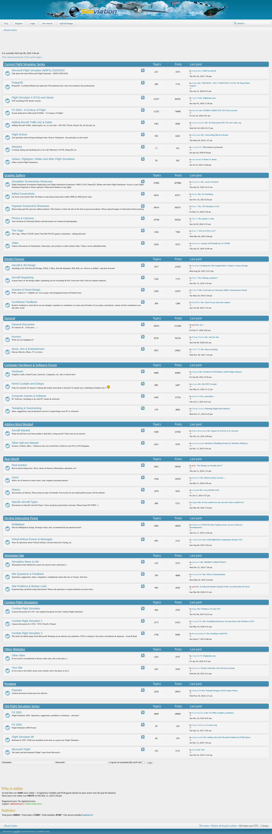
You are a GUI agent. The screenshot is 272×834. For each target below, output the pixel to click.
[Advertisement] (136, 41)
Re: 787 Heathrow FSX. (209, 206)
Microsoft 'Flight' (21, 749)
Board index (10, 30)
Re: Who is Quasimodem (214, 574)
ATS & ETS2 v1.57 (207, 231)
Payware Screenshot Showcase (30, 205)
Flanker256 (197, 690)
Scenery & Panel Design (26, 289)
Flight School (19, 134)
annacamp (196, 135)
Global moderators (33, 804)
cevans (195, 384)
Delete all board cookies (224, 825)
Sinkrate (195, 372)
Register (18, 23)
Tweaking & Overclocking (26, 408)
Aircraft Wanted (21, 430)
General (9, 318)
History (16, 489)
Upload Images (66, 23)
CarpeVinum (197, 539)
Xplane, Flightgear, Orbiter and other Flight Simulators (43, 159)
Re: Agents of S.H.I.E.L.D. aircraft (222, 431)
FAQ (5, 23)
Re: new (199, 325)
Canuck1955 (197, 147)
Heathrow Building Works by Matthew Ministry (226, 443)
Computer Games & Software (29, 395)
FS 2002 (17, 712)
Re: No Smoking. (205, 194)
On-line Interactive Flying (21, 518)
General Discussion (23, 324)
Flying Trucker (198, 337)
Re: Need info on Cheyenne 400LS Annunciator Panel (223, 290)
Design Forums (14, 259)
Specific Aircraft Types (25, 501)
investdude (196, 159)
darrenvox (196, 182)
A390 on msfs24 (209, 71)
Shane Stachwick (199, 725)
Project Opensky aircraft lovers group (218, 668)
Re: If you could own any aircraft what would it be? (221, 502)
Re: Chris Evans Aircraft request (215, 302)
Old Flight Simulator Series (21, 706)
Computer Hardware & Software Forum (30, 365)
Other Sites (18, 655)
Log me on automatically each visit (127, 762)
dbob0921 (196, 302)
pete (194, 325)
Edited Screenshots (23, 193)
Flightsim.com (209, 656)
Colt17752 (196, 349)
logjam (195, 502)
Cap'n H (195, 98)
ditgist (194, 83)
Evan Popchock (198, 713)
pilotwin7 (196, 396)
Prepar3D (17, 82)
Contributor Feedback (24, 301)
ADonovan (196, 525)
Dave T (195, 206)
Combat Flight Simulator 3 (27, 633)
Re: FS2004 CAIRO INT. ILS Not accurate (218, 110)
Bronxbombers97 (199, 633)
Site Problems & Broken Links (29, 586)
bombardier (197, 71)
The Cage (17, 230)
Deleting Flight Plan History (217, 408)
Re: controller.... (208, 396)
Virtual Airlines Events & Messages (32, 539)
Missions (17, 146)
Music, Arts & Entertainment (28, 348)
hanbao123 (88, 815)
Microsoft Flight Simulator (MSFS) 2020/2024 (38, 70)
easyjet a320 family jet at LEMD (215, 243)
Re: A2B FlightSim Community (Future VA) (222, 539)
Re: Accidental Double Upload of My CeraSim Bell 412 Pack (223, 586)
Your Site (17, 667)
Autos (15, 477)
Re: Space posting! (209, 349)
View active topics (33, 57)
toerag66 (195, 490)
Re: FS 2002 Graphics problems (220, 713)
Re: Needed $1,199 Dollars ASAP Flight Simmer (220, 372)
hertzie (195, 194)
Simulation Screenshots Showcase (32, 181)
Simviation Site (14, 555)
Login (32, 23)
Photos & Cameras (23, 218)
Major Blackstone (199, 431)
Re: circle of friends (209, 182)
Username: (7, 762)
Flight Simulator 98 (23, 736)
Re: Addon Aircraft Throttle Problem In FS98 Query (227, 737)
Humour (16, 336)
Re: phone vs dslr (206, 218)
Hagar (194, 609)
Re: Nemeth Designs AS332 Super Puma (220, 690)
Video (15, 242)
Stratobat (196, 265)
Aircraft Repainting (22, 277)
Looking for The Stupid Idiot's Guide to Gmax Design (224, 265)
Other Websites (14, 649)
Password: (60, 762)
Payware (10, 684)
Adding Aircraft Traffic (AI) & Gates (32, 122)
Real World (11, 459)
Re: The (201, 750)
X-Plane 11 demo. (209, 159)
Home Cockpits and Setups (28, 383)
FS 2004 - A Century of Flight (29, 109)
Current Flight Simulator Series (24, 64)
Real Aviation (19, 465)
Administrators (16, 804)
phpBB (16, 831)
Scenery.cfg (212, 725)
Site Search (46, 23)
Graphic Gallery (14, 175)
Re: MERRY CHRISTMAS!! (213, 562)
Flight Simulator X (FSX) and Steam (33, 97)
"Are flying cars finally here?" (209, 465)
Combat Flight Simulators (21, 602)
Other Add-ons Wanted (25, 442)
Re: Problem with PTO (217, 633)
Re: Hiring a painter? (208, 278)
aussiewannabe (198, 122)
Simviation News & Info (25, 561)
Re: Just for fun (212, 337)
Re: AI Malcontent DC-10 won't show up (223, 122)
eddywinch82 (197, 737)
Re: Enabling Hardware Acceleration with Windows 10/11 (228, 621)
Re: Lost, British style (209, 490)
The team (204, 825)
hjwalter (195, 110)
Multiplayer (18, 524)
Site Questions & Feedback (28, 573)
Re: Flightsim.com (207, 98)
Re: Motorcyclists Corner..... (213, 478)
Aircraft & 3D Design (24, 265)
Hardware (17, 371)
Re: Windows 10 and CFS (209, 609)
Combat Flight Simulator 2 (27, 620)
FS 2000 (17, 724)
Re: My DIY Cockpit (207, 384)
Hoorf (194, 750)
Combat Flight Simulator (26, 608)
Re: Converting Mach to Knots (214, 135)
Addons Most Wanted (18, 424)
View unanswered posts (12, 57)
